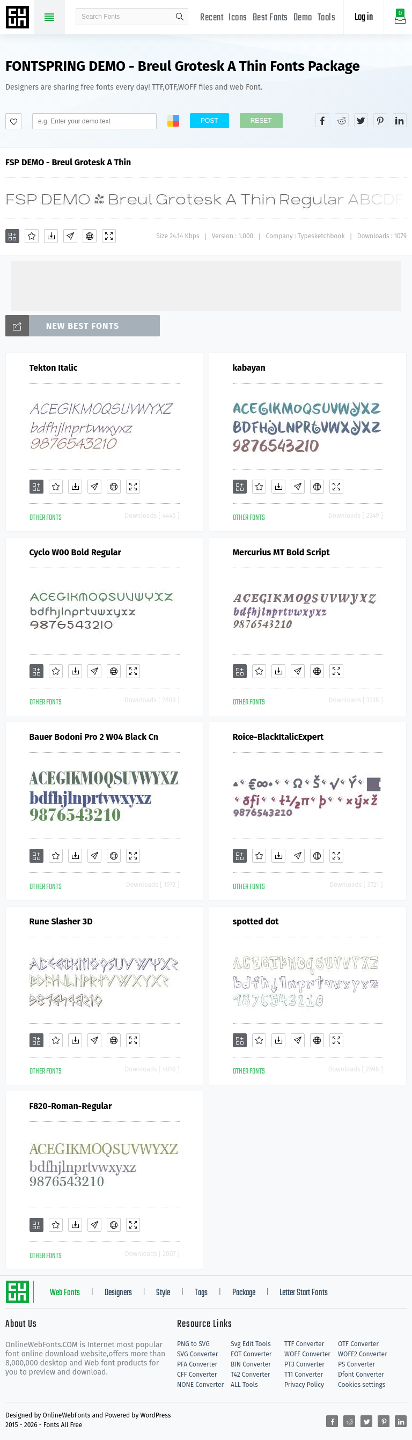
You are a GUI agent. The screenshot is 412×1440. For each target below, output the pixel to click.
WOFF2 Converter (362, 1354)
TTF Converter (304, 1344)
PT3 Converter (304, 1364)
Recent (211, 18)
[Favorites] (32, 236)
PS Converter (356, 1364)
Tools (327, 18)
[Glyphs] (70, 236)
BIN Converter (251, 1364)
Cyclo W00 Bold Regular (76, 552)
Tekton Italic (54, 368)
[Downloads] (51, 236)
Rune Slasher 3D (61, 921)
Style (163, 1293)
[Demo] (109, 236)
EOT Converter (251, 1354)
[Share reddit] (342, 120)
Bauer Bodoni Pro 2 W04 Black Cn (94, 737)
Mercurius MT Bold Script (281, 552)
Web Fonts (65, 1293)
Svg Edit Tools (251, 1344)
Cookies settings (361, 1384)
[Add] (12, 236)
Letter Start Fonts (303, 1293)
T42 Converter (250, 1374)
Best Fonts (270, 18)
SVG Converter (197, 1354)
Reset (261, 120)
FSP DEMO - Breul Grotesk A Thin (68, 162)
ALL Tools (244, 1384)
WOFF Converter (307, 1354)
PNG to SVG (193, 1344)
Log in (364, 17)
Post (209, 120)
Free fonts (18, 18)
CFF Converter (197, 1374)
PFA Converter (197, 1364)
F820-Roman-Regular (71, 1106)
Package (243, 1293)
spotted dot (256, 921)
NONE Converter (200, 1384)
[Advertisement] (206, 285)
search (180, 17)
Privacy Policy (304, 1384)
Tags (201, 1293)
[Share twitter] (361, 120)
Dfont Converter (361, 1374)
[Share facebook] (322, 120)
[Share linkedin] (400, 120)
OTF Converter (358, 1344)
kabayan (249, 368)
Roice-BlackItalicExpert (278, 737)
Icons (238, 18)
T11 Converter (303, 1374)
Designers (118, 1293)
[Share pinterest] (380, 120)
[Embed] (90, 236)
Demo (302, 18)
